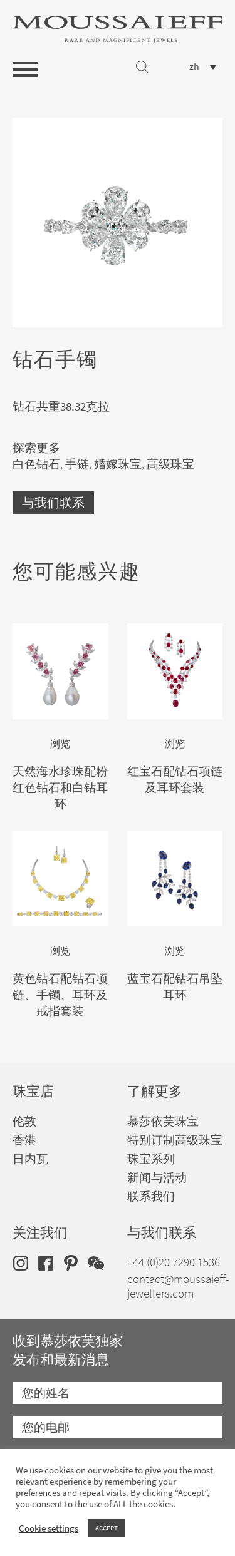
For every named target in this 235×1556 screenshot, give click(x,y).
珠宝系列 (151, 1159)
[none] (202, 66)
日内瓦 (30, 1159)
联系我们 (151, 1196)
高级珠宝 (170, 464)
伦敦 (24, 1121)
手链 (77, 464)
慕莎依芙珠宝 (163, 1121)
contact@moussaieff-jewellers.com (178, 1286)
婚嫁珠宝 (118, 464)
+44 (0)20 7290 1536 (173, 1262)
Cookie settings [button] (48, 1528)
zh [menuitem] (194, 67)
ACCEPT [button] (106, 1527)
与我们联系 (53, 503)
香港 (24, 1140)
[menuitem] (202, 66)
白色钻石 (36, 464)
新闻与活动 (157, 1177)
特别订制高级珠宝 (174, 1140)
